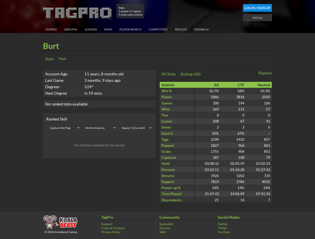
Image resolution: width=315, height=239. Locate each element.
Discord (165, 228)
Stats (49, 58)
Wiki (163, 232)
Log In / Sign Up (257, 8)
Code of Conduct (113, 228)
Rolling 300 (191, 74)
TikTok (222, 228)
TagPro (51, 29)
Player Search (130, 29)
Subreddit (166, 224)
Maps (108, 29)
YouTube (224, 232)
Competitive (158, 29)
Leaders (91, 29)
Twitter (223, 224)
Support (106, 224)
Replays (181, 29)
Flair (62, 58)
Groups (70, 29)
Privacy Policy (111, 232)
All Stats (169, 73)
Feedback (201, 29)
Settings (257, 17)
